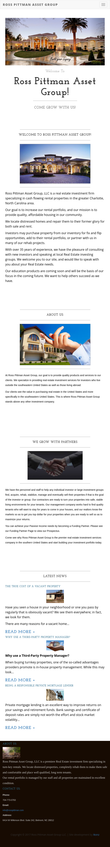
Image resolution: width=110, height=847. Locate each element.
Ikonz (96, 834)
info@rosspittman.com (13, 810)
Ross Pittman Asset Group (30, 4)
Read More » (20, 632)
